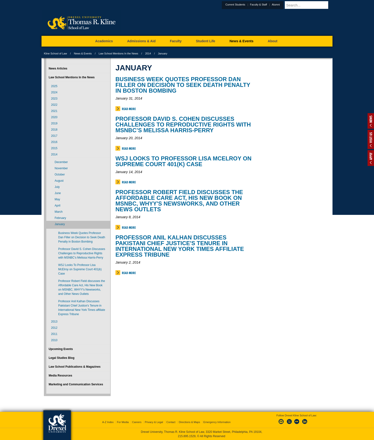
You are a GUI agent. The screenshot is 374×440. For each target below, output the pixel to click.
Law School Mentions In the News (118, 53)
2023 (54, 98)
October (60, 174)
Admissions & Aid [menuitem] (141, 41)
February (60, 218)
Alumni (287, 4)
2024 (54, 92)
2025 (54, 86)
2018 (54, 129)
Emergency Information (217, 422)
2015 (54, 148)
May (57, 199)
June (58, 193)
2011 (54, 334)
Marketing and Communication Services (76, 384)
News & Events (83, 53)
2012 (54, 327)
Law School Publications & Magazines (74, 366)
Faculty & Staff (270, 4)
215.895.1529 (187, 436)
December (61, 162)
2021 (54, 111)
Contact (171, 422)
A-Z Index (108, 422)
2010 (54, 340)
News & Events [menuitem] (241, 41)
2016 (54, 142)
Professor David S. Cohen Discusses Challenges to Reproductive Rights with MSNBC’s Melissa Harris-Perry (183, 124)
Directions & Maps (189, 422)
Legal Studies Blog (61, 358)
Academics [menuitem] (104, 41)
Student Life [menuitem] (205, 41)
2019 (54, 123)
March (58, 211)
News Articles (58, 68)
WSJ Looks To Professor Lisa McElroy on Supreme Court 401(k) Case (183, 161)
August (59, 180)
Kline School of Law (55, 53)
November (61, 168)
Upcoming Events (61, 349)
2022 (54, 104)
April (57, 205)
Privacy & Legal (154, 422)
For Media (123, 422)
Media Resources (60, 375)
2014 (148, 53)
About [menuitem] (272, 41)
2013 (54, 321)
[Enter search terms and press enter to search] (314, 5)
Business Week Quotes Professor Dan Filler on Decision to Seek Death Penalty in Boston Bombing (182, 85)
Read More (129, 109)
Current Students (247, 4)
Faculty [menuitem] (176, 41)
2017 (54, 136)
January (60, 224)
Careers (136, 422)
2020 (54, 117)
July (57, 187)
